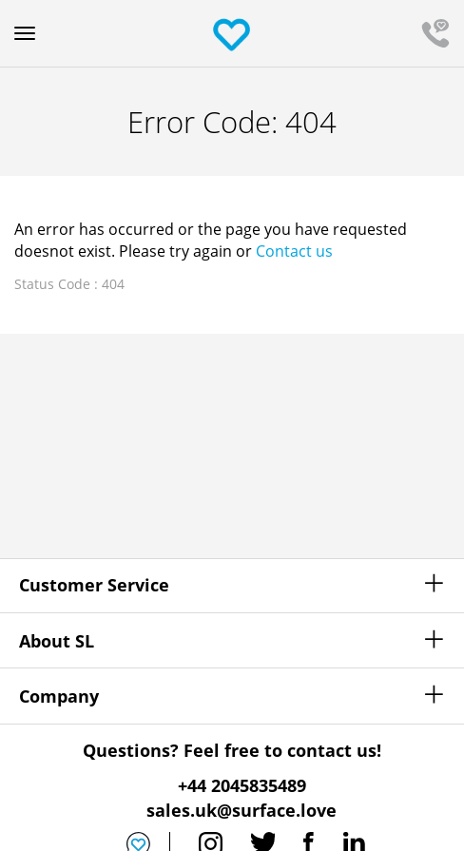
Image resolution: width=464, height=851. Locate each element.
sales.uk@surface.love (241, 810)
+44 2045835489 (242, 785)
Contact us (294, 251)
